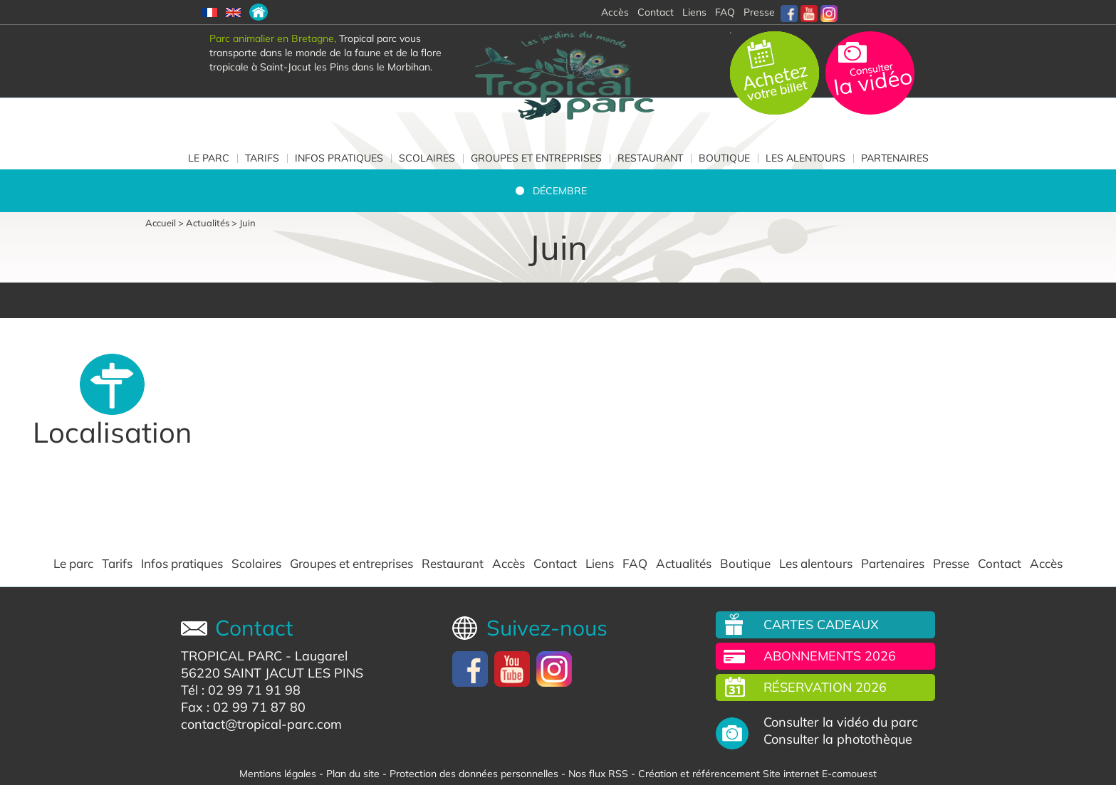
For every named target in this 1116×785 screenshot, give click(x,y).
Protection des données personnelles (474, 773)
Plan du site (353, 773)
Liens (694, 12)
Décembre (560, 190)
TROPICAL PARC (231, 656)
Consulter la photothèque (837, 739)
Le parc (208, 158)
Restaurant (650, 158)
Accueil (160, 222)
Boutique (724, 158)
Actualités (207, 222)
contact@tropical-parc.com (261, 724)
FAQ (725, 12)
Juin (247, 222)
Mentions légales (277, 773)
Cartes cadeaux (821, 624)
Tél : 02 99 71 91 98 (241, 690)
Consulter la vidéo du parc (840, 722)
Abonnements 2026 (829, 656)
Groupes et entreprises (536, 158)
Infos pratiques (339, 158)
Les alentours (805, 158)
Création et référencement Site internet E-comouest (757, 773)
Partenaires (895, 158)
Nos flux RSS (598, 773)
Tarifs (262, 158)
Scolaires (427, 158)
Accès (508, 563)
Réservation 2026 (825, 687)
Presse (759, 12)
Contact (555, 563)
